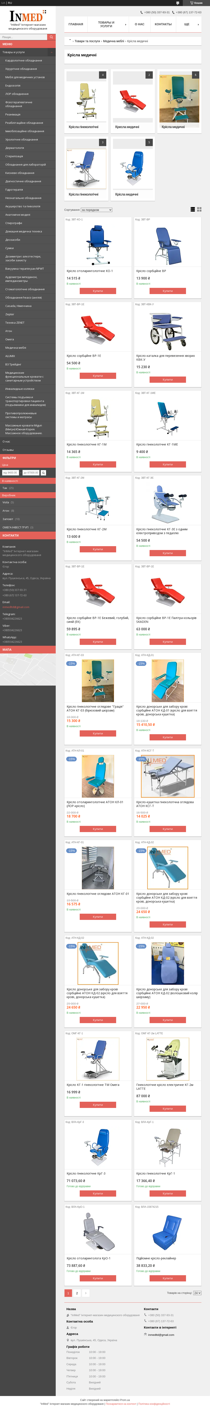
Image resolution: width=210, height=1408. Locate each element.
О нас (6, 441)
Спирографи (13, 223)
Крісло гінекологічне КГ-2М (86, 529)
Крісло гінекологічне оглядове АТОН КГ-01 (98, 894)
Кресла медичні (127, 127)
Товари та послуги (87, 41)
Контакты (163, 24)
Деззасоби (12, 240)
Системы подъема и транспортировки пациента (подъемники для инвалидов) (25, 401)
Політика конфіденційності (154, 1403)
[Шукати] (51, 37)
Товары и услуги (14, 52)
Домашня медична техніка (23, 231)
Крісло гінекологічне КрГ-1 (155, 1173)
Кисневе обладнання (19, 173)
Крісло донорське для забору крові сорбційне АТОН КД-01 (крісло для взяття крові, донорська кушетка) (166, 710)
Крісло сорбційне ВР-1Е (84, 356)
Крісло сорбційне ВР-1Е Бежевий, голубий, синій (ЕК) (98, 620)
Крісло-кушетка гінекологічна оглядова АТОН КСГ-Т (165, 804)
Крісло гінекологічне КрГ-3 (86, 1173)
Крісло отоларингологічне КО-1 (90, 271)
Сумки (9, 248)
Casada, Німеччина (18, 306)
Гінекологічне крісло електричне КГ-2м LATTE (164, 1087)
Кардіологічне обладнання (23, 60)
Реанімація (12, 114)
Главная (76, 24)
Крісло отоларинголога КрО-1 (89, 1258)
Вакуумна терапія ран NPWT (24, 269)
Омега (9, 339)
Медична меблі (15, 348)
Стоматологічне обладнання (25, 289)
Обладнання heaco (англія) (23, 297)
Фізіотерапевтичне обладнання (18, 104)
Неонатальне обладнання (23, 198)
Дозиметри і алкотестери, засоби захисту (23, 258)
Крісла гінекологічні (83, 127)
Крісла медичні (173, 127)
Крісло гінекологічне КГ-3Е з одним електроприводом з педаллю (162, 531)
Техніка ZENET (14, 322)
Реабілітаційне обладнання (24, 123)
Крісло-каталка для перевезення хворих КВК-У (165, 358)
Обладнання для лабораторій (25, 164)
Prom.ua (125, 1400)
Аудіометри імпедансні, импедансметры (21, 279)
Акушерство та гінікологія (22, 206)
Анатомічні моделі (17, 215)
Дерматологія (14, 148)
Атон (8, 331)
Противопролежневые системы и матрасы (21, 415)
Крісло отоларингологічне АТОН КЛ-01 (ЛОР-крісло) (95, 804)
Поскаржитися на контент (121, 1403)
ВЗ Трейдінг (13, 364)
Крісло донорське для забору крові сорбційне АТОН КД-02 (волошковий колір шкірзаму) (167, 993)
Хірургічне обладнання (21, 69)
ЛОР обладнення (16, 94)
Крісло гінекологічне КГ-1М (86, 444)
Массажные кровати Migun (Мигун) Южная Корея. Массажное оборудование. (23, 429)
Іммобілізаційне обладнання (24, 131)
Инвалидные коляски (19, 389)
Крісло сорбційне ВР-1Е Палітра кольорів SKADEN (166, 620)
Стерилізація (14, 156)
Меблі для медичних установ (25, 77)
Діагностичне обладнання (23, 181)
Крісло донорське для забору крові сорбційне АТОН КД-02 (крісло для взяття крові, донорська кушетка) (166, 897)
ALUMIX (10, 356)
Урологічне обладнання (21, 139)
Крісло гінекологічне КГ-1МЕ (157, 444)
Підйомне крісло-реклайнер (156, 1258)
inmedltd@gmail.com (16, 607)
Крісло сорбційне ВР (151, 271)
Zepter (9, 314)
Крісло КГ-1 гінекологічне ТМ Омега (93, 1085)
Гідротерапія (14, 189)
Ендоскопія (12, 85)
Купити (98, 291)
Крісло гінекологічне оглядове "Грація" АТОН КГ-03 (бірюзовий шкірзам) (95, 708)
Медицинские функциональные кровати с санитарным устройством (24, 376)
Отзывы (8, 450)
